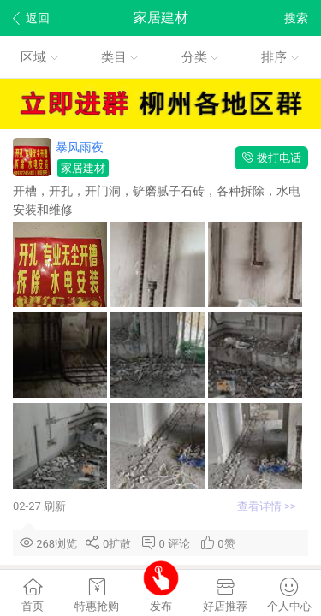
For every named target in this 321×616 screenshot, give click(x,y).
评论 (182, 543)
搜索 (296, 18)
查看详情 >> (268, 506)
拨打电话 (271, 157)
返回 (31, 18)
